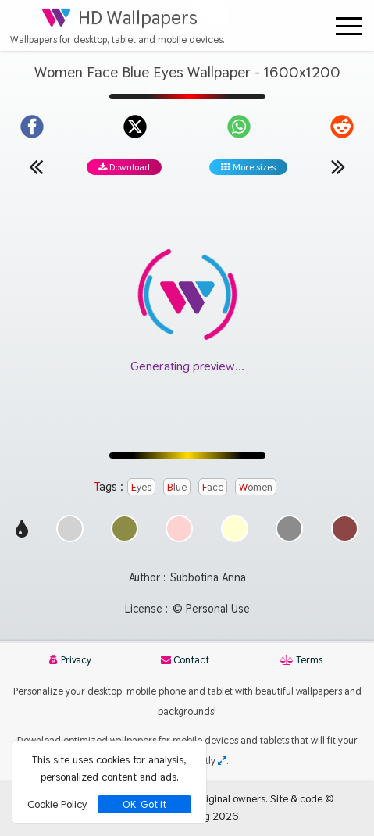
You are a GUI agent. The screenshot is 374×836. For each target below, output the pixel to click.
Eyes (141, 487)
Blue (177, 487)
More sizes (248, 167)
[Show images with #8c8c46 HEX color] (124, 538)
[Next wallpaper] (338, 166)
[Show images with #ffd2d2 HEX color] (179, 538)
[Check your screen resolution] (222, 760)
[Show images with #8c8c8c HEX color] (289, 538)
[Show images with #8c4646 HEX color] (344, 538)
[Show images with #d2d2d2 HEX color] (70, 538)
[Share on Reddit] (342, 126)
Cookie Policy (57, 804)
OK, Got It (144, 804)
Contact (185, 659)
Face (212, 487)
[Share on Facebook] (32, 126)
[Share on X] (135, 126)
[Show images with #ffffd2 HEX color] (234, 538)
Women (255, 487)
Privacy (70, 659)
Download (124, 167)
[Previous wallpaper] (36, 166)
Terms (301, 659)
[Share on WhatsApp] (239, 126)
